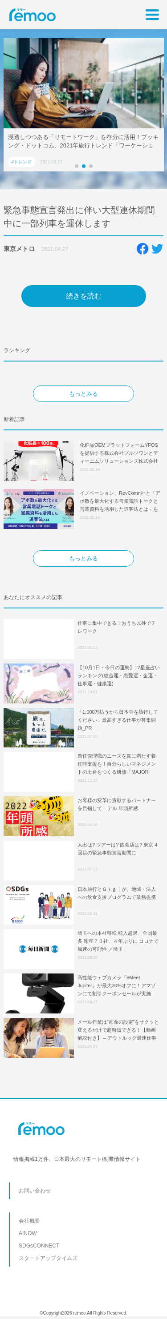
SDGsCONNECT (39, 1246)
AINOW (28, 1233)
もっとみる (83, 393)
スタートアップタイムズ (48, 1258)
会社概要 (29, 1221)
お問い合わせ (35, 1191)
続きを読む (84, 296)
